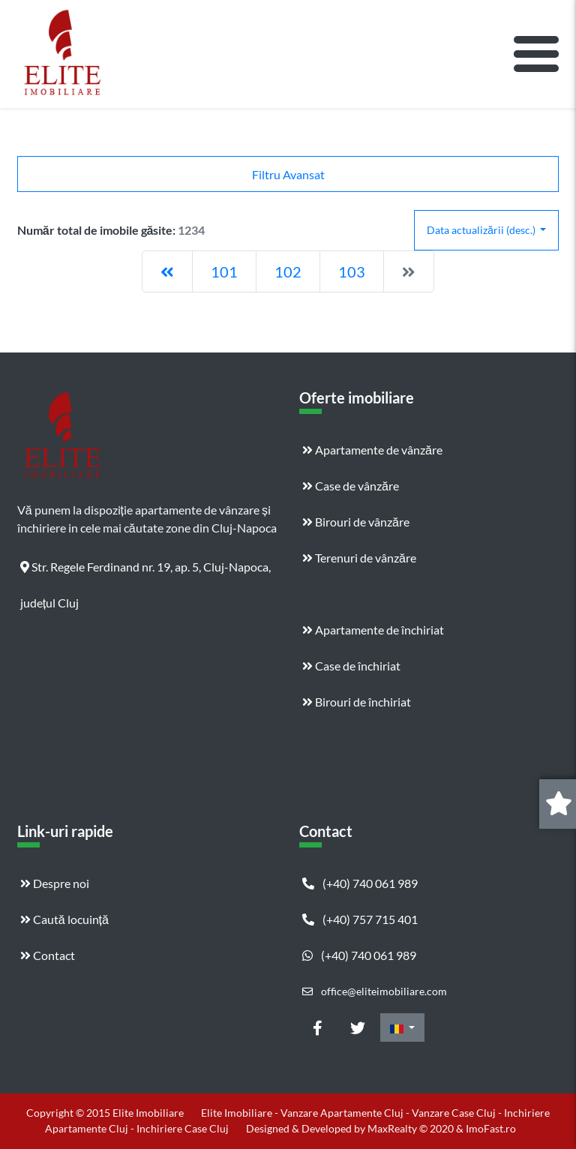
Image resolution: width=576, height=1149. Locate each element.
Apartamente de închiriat (373, 629)
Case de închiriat (351, 665)
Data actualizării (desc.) (482, 230)
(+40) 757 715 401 (360, 919)
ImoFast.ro (491, 1128)
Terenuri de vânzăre (359, 557)
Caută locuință (64, 919)
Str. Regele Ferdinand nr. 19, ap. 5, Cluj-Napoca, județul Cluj (145, 572)
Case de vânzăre (350, 485)
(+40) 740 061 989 (360, 883)
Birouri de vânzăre (356, 521)
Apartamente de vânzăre (372, 449)
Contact (47, 955)
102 (288, 271)
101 (224, 271)
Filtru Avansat (288, 174)
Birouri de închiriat (356, 701)
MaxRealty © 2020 (412, 1128)
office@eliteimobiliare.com (374, 991)
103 (351, 271)
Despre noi (54, 883)
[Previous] (167, 271)
